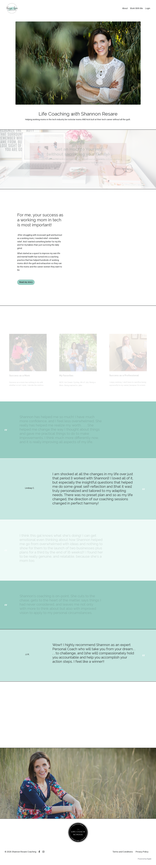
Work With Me (136, 8)
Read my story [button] (25, 282)
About (125, 8)
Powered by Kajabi (144, 859)
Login (147, 8)
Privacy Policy (142, 852)
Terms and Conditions (122, 852)
